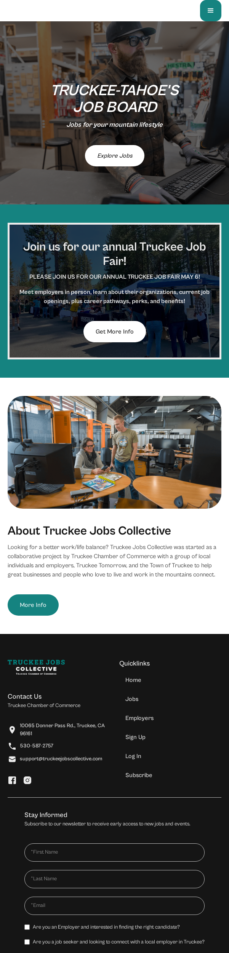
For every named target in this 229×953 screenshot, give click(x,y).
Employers (139, 718)
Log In (133, 756)
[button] (210, 10)
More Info (33, 605)
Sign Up (135, 737)
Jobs (131, 699)
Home (133, 680)
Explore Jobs (114, 155)
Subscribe (138, 775)
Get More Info (115, 331)
